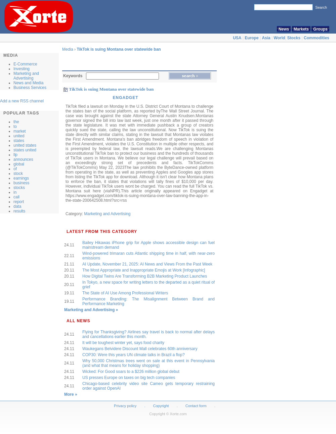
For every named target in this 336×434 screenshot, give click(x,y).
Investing (21, 68)
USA (237, 38)
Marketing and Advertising (26, 76)
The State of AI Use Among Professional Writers (125, 293)
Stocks (293, 38)
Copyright (161, 406)
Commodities (316, 38)
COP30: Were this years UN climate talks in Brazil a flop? (133, 354)
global (18, 164)
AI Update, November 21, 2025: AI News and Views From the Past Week (147, 264)
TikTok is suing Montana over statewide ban (119, 49)
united (19, 136)
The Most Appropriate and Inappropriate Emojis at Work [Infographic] (143, 270)
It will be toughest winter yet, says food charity (123, 342)
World (279, 38)
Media (67, 49)
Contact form (196, 406)
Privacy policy (125, 406)
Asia (266, 38)
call (16, 197)
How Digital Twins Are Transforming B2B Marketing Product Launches (144, 276)
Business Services (29, 87)
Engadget (125, 97)
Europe (251, 38)
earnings (21, 178)
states (18, 140)
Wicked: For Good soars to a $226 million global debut (130, 371)
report (18, 201)
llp (15, 154)
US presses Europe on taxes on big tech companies (128, 377)
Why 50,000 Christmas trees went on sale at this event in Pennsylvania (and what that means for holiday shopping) (148, 363)
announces (23, 159)
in (14, 192)
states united (24, 150)
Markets (301, 29)
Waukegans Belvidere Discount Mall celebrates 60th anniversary (139, 348)
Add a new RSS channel (22, 101)
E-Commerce (25, 64)
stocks (19, 187)
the (16, 121)
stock (18, 173)
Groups (320, 29)
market (19, 131)
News (284, 29)
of (15, 168)
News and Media (28, 83)
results (19, 211)
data (17, 206)
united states (24, 145)
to (15, 126)
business (21, 183)
